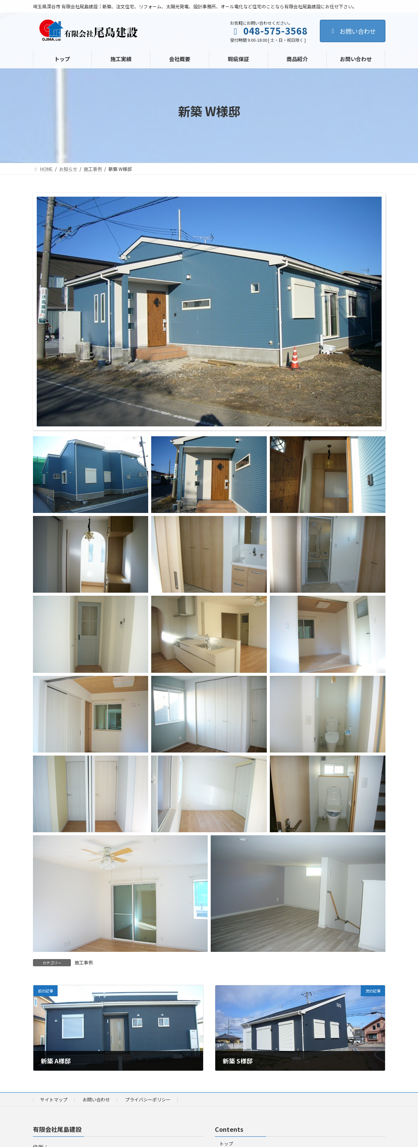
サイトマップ (53, 1099)
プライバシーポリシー (148, 1099)
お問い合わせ (352, 31)
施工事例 (84, 962)
